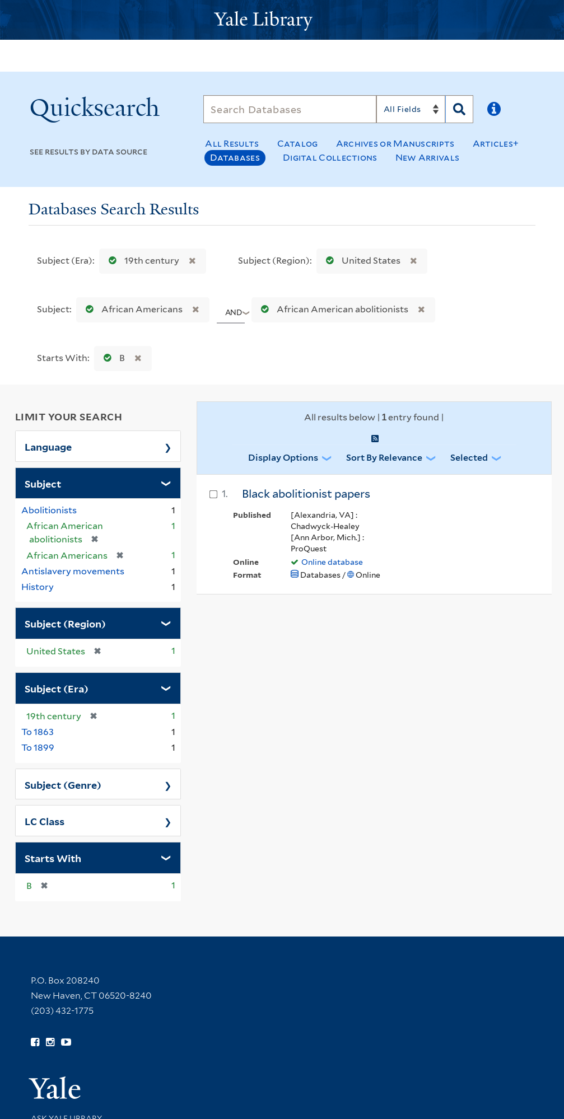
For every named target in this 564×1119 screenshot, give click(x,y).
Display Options (283, 457)
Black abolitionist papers (306, 493)
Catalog (297, 143)
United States (360, 260)
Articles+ (496, 143)
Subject (43, 483)
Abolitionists (49, 510)
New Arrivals (427, 157)
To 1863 (37, 732)
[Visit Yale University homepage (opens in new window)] (54, 1084)
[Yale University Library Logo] (282, 20)
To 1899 (37, 747)
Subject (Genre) (63, 784)
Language (48, 446)
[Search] (289, 109)
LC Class (44, 820)
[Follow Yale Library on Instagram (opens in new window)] (50, 1042)
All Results (232, 143)
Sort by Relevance (384, 457)
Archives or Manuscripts (395, 143)
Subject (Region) (65, 623)
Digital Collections (330, 157)
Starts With (53, 857)
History (37, 587)
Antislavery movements (72, 571)
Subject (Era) (56, 688)
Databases (235, 157)
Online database (332, 562)
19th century (141, 260)
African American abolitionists (332, 309)
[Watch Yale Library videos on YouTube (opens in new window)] (66, 1042)
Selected (469, 457)
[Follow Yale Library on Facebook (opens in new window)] (35, 1042)
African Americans (131, 309)
